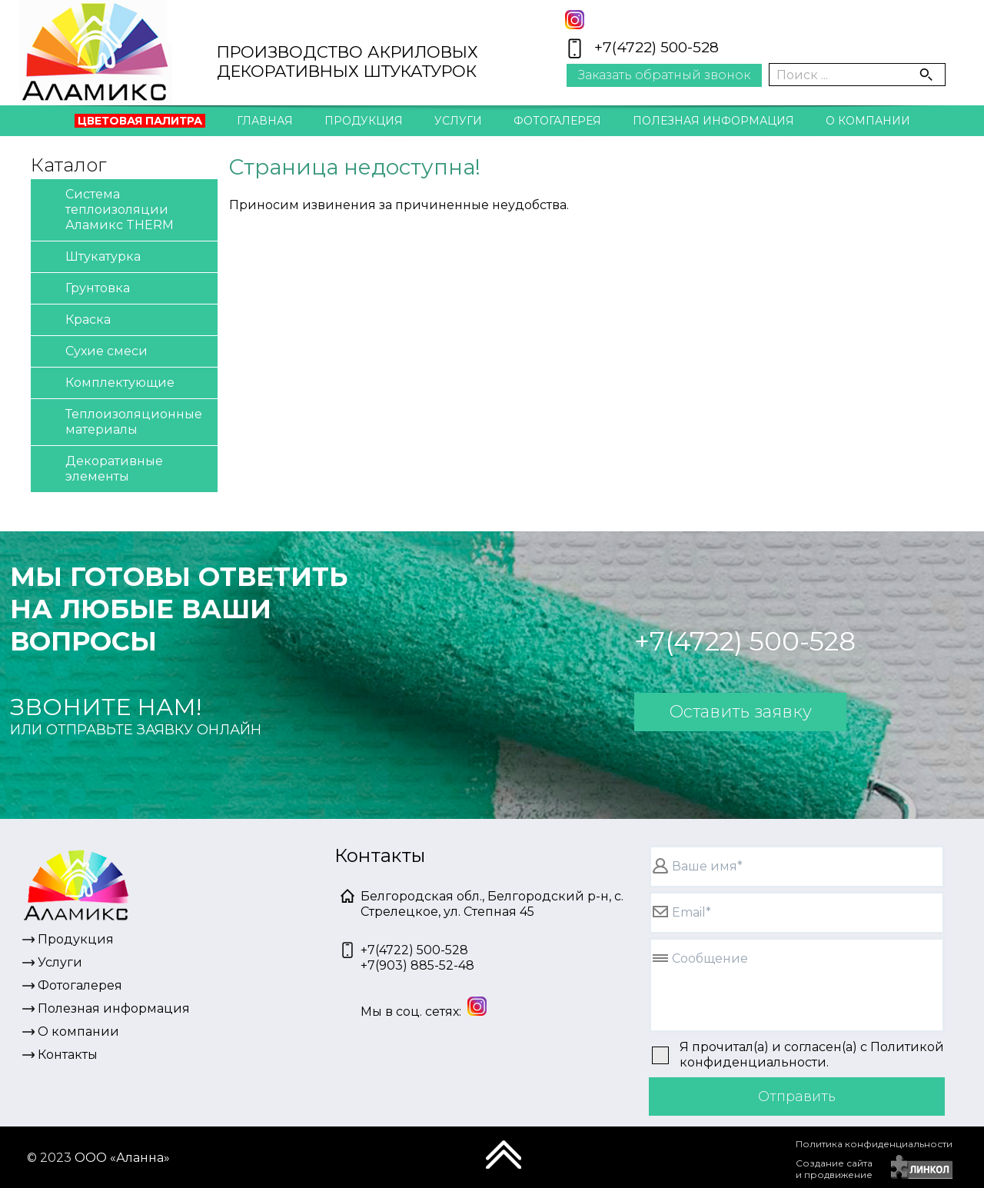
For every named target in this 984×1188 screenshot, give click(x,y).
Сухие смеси (93, 351)
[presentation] (677, 1161)
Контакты (492, 154)
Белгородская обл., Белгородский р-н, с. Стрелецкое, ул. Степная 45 (492, 904)
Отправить (797, 1096)
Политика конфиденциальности (874, 1144)
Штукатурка (89, 257)
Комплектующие (106, 383)
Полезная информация (713, 121)
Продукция (363, 121)
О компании (868, 121)
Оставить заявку (740, 711)
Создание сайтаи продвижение (834, 1168)
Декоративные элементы (100, 468)
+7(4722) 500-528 (656, 47)
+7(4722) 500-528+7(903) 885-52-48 (417, 958)
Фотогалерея (557, 121)
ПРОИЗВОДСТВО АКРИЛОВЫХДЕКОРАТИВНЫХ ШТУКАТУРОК (347, 61)
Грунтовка (84, 288)
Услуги (458, 121)
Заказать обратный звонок (664, 75)
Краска (74, 320)
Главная (265, 121)
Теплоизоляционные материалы (120, 421)
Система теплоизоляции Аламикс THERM (106, 208)
